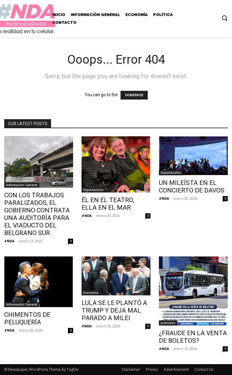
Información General (21, 185)
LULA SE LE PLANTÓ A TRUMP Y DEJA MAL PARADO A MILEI (114, 310)
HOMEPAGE (134, 95)
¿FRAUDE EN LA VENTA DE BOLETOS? (193, 336)
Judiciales (168, 323)
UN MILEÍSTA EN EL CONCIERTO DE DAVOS (191, 186)
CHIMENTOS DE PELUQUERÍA (27, 318)
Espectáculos (93, 190)
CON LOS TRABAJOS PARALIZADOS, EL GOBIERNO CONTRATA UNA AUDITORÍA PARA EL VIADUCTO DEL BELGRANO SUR (37, 214)
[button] (224, 18)
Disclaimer (131, 369)
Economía (90, 293)
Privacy (152, 369)
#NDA (9, 241)
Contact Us (204, 369)
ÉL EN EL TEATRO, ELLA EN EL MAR (108, 203)
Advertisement (176, 369)
